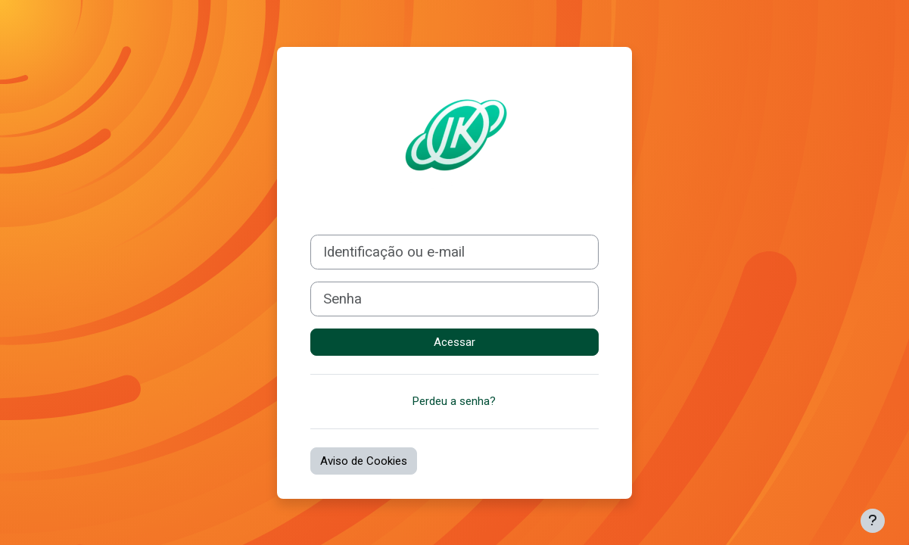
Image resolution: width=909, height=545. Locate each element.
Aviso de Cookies (363, 461)
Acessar (454, 342)
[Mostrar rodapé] (873, 521)
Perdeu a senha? (454, 401)
